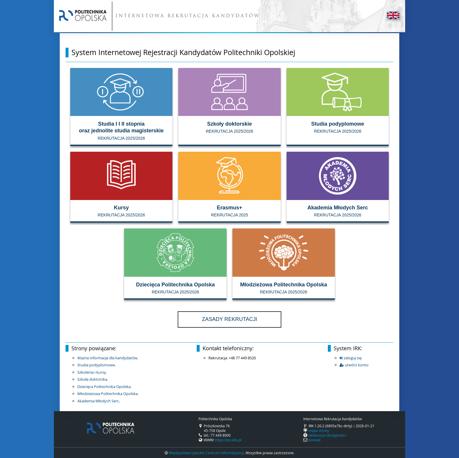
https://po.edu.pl (228, 440)
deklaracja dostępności (327, 435)
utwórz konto (354, 365)
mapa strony (319, 430)
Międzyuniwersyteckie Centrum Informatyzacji (206, 452)
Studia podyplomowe (96, 365)
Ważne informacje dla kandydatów (107, 357)
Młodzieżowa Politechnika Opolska (107, 393)
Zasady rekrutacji (229, 319)
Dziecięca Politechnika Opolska (104, 386)
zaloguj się (351, 357)
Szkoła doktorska (92, 379)
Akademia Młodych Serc (98, 401)
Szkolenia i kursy (91, 372)
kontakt (315, 440)
